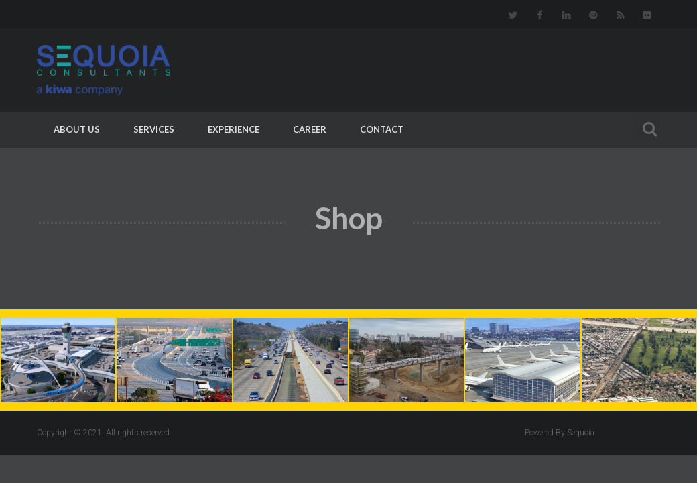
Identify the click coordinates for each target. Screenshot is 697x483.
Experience (233, 129)
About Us (77, 129)
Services (153, 129)
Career (309, 129)
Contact (381, 129)
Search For (646, 127)
